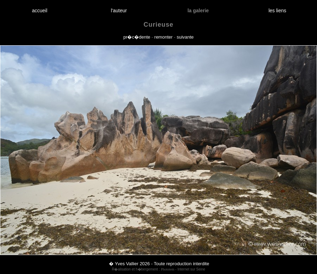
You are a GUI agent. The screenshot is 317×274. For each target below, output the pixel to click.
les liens (277, 10)
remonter (163, 37)
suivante (185, 37)
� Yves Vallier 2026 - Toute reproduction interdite (159, 263)
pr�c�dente (136, 37)
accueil (39, 10)
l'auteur (119, 10)
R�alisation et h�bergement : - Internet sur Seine (158, 269)
